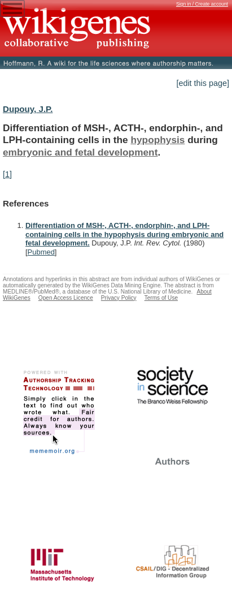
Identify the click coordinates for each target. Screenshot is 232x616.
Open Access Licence (65, 298)
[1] (7, 174)
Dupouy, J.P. (27, 109)
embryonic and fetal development (80, 152)
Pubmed (41, 252)
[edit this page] (202, 83)
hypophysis (157, 139)
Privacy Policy (119, 298)
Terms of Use (161, 298)
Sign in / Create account (202, 4)
